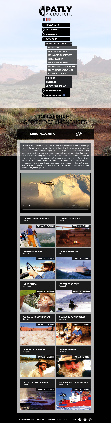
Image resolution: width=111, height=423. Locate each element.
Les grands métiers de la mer (61, 66)
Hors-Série (51, 34)
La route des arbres (57, 51)
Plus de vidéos (53, 90)
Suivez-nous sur (55, 95)
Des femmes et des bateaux (60, 70)
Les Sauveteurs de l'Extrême (61, 55)
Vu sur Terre (52, 29)
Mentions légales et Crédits (31, 420)
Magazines (51, 82)
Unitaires (51, 78)
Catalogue (51, 39)
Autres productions (56, 86)
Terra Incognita (55, 59)
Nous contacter (55, 420)
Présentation (53, 25)
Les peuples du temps (58, 63)
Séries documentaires (57, 44)
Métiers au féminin (57, 74)
